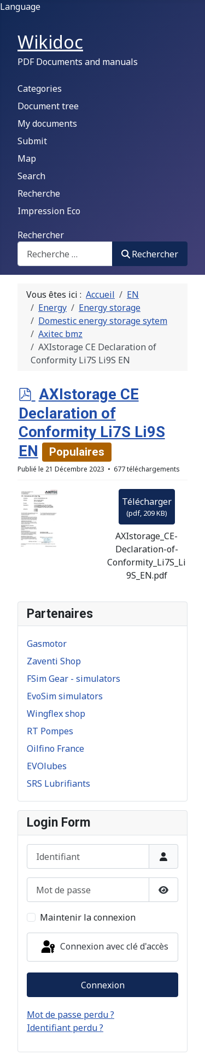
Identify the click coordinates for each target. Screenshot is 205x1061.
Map (26, 158)
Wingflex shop (56, 714)
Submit (32, 141)
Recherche (38, 193)
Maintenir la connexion (88, 917)
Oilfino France (55, 748)
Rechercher (40, 235)
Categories (39, 88)
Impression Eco (48, 211)
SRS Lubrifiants (58, 783)
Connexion (103, 985)
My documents (47, 123)
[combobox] (65, 253)
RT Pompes (50, 731)
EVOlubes (47, 766)
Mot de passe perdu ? (70, 1015)
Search (31, 176)
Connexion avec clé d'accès (103, 947)
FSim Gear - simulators (73, 679)
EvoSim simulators (65, 696)
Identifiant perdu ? (65, 1028)
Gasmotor (47, 644)
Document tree (48, 106)
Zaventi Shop (54, 661)
